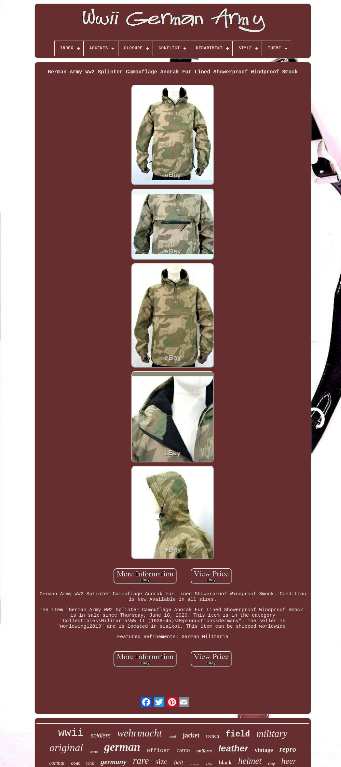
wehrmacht (139, 733)
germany (113, 762)
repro (288, 749)
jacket (191, 735)
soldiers (100, 735)
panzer (194, 764)
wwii (71, 733)
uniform (204, 750)
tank (90, 763)
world (93, 752)
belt (179, 762)
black (225, 763)
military (271, 733)
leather (233, 748)
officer (158, 751)
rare (141, 760)
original (66, 747)
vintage (264, 750)
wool (172, 736)
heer (288, 761)
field (237, 734)
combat (56, 763)
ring (271, 763)
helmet (250, 761)
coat (75, 763)
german (122, 747)
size (161, 761)
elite (209, 764)
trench (212, 736)
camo (183, 750)
